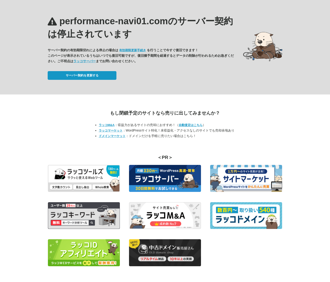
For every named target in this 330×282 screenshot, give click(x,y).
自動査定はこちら (191, 125)
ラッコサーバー (84, 61)
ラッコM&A (107, 125)
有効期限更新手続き (132, 50)
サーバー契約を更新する (82, 75)
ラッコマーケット (111, 130)
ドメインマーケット (112, 136)
